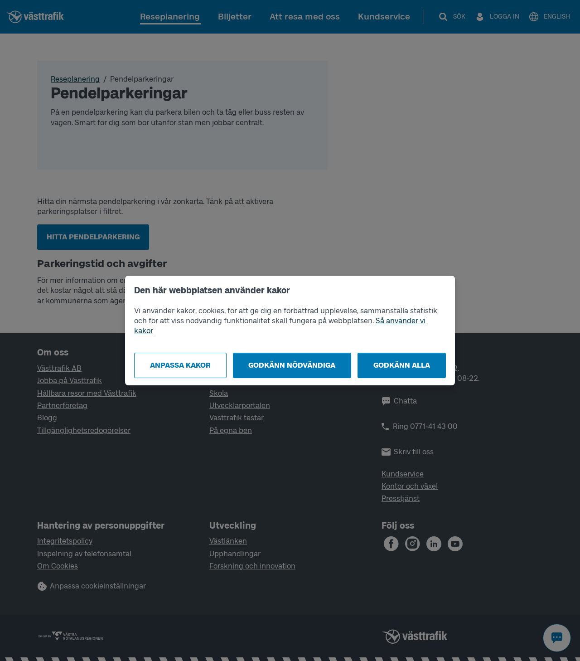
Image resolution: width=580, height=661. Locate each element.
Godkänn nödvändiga (291, 365)
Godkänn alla (401, 365)
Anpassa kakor (180, 365)
